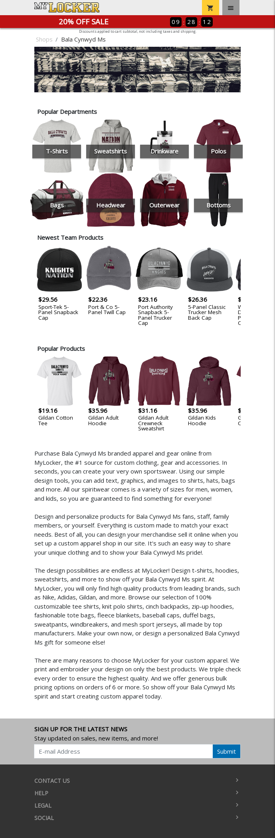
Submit (226, 751)
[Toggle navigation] (230, 7)
